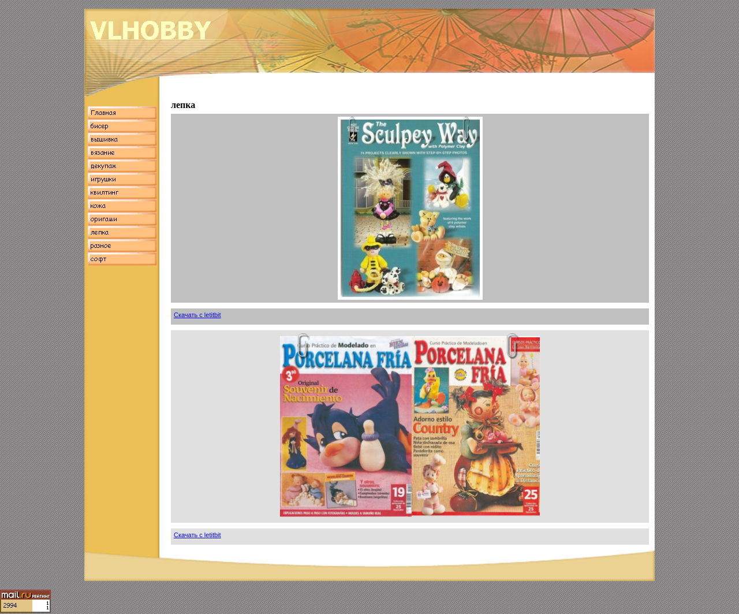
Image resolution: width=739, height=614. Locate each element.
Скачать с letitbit (197, 314)
